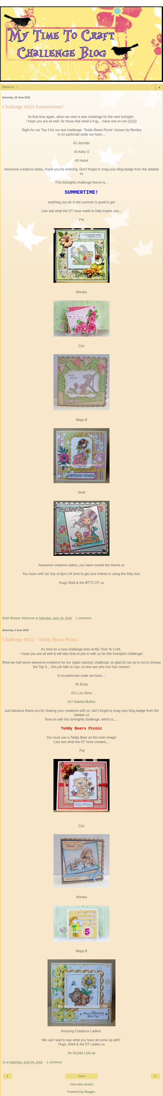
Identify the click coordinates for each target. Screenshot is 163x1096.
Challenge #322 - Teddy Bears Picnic (40, 639)
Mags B (81, 420)
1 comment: (84, 618)
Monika (81, 292)
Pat (81, 219)
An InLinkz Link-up (81, 1053)
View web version (81, 1084)
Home (81, 1076)
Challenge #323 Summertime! (32, 106)
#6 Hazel (81, 160)
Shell (81, 492)
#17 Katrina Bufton (81, 702)
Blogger (89, 1091)
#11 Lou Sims (81, 693)
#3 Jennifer (81, 143)
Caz (81, 346)
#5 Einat (81, 684)
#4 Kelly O (81, 152)
